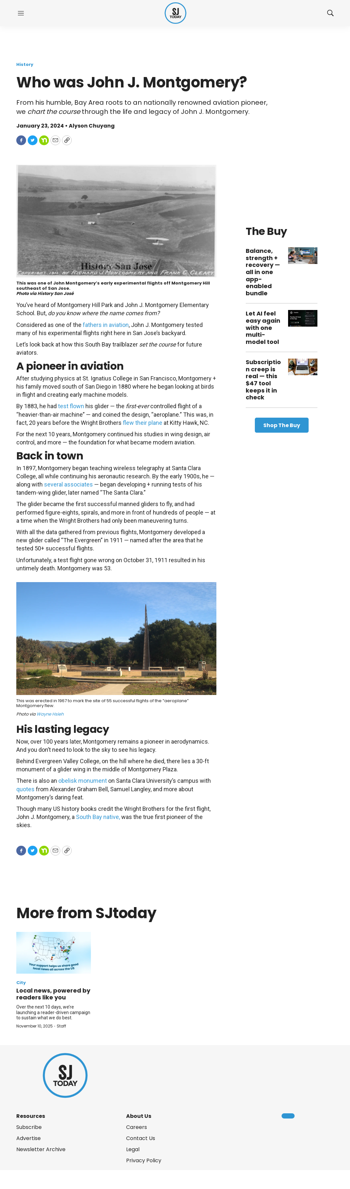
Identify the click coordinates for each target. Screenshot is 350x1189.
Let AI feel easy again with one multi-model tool (263, 327)
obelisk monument (82, 780)
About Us (138, 1116)
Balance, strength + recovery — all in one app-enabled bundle (263, 272)
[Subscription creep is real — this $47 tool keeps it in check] (302, 367)
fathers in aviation (106, 324)
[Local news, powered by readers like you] (53, 953)
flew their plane (142, 422)
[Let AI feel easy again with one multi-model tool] (302, 318)
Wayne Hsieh (50, 714)
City (21, 983)
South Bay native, (98, 816)
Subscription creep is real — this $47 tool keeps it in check (263, 379)
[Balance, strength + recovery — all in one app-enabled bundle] (302, 255)
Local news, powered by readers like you (53, 994)
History (24, 64)
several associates (68, 484)
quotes (25, 789)
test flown (71, 406)
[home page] (175, 13)
